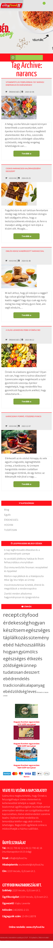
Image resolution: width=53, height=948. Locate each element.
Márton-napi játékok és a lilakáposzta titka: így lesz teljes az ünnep (24, 577)
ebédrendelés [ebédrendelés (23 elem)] (16, 678)
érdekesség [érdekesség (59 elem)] (15, 623)
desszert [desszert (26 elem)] (32, 672)
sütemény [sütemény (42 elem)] (38, 637)
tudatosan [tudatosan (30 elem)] (13, 672)
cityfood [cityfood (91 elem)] (28, 614)
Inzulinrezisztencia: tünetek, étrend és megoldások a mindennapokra (24, 586)
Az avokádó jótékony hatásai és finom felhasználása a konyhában (24, 560)
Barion (26, 777)
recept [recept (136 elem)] (11, 614)
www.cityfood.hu (35, 927)
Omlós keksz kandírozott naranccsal (25, 251)
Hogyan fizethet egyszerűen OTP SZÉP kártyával (26, 723)
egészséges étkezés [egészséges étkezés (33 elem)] (22, 658)
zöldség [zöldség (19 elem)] (20, 691)
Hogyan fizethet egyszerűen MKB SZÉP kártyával (26, 744)
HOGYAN (12, 178)
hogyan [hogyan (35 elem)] (10, 652)
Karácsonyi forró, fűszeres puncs (23, 416)
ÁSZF (26, 938)
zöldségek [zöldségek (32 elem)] (13, 665)
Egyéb (7, 514)
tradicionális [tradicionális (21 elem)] (14, 685)
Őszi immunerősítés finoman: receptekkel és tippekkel (26, 569)
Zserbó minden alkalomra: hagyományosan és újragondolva (21, 595)
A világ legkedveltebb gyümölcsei (23, 330)
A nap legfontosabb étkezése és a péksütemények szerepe (22, 551)
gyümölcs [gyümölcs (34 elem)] (28, 652)
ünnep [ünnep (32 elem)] (30, 665)
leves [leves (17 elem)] (32, 691)
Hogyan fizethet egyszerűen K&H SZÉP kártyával (26, 766)
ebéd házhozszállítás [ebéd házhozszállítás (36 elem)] (24, 645)
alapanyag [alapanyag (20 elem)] (35, 685)
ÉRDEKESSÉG (14, 92)
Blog (6, 509)
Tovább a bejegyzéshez (26, 154)
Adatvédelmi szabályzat (16, 938)
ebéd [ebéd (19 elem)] (7, 691)
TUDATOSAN (10, 530)
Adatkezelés (4, 938)
